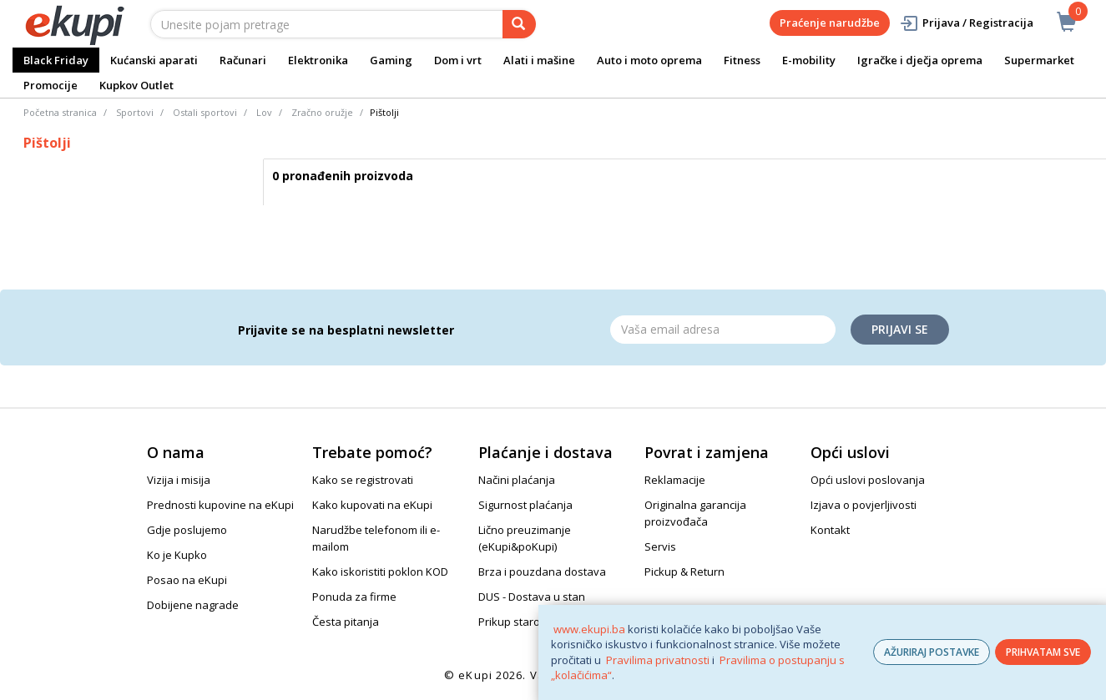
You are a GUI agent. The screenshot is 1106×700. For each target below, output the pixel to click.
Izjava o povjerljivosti (864, 504)
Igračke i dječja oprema (919, 60)
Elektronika (318, 60)
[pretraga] (519, 24)
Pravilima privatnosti (658, 659)
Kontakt (830, 529)
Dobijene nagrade (193, 604)
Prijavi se (899, 329)
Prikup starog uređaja (533, 621)
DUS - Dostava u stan (531, 596)
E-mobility (809, 60)
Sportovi (135, 112)
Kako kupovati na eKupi (372, 504)
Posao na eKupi (187, 579)
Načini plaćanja (516, 479)
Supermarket (1039, 60)
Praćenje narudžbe (830, 22)
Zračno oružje (322, 112)
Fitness (742, 60)
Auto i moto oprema (649, 60)
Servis (660, 546)
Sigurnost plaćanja (525, 504)
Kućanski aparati (154, 60)
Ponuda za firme (354, 596)
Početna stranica (60, 112)
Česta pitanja (345, 621)
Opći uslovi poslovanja (868, 479)
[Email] (723, 329)
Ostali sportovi (205, 112)
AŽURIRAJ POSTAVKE (931, 652)
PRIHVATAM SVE (1043, 652)
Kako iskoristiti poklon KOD (380, 571)
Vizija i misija (178, 479)
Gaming (391, 60)
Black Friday (55, 60)
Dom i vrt (458, 60)
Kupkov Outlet (136, 85)
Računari (243, 60)
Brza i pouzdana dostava (542, 571)
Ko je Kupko (177, 554)
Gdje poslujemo (187, 529)
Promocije (50, 85)
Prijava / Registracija (966, 23)
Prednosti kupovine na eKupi (220, 504)
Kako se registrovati (362, 479)
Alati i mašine (539, 60)
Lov (264, 112)
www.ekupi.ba (589, 629)
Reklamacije (674, 479)
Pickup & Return (684, 571)
